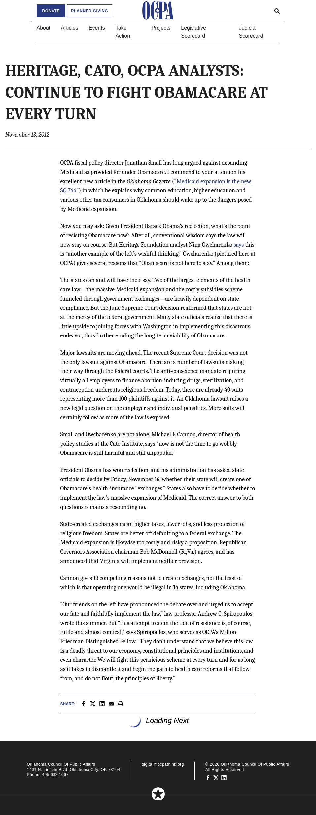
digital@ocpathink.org (163, 764)
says (239, 244)
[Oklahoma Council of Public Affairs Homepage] (158, 10)
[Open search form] (277, 11)
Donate (51, 11)
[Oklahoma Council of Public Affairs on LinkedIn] (224, 777)
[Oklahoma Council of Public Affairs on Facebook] (208, 777)
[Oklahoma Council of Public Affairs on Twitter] (216, 777)
